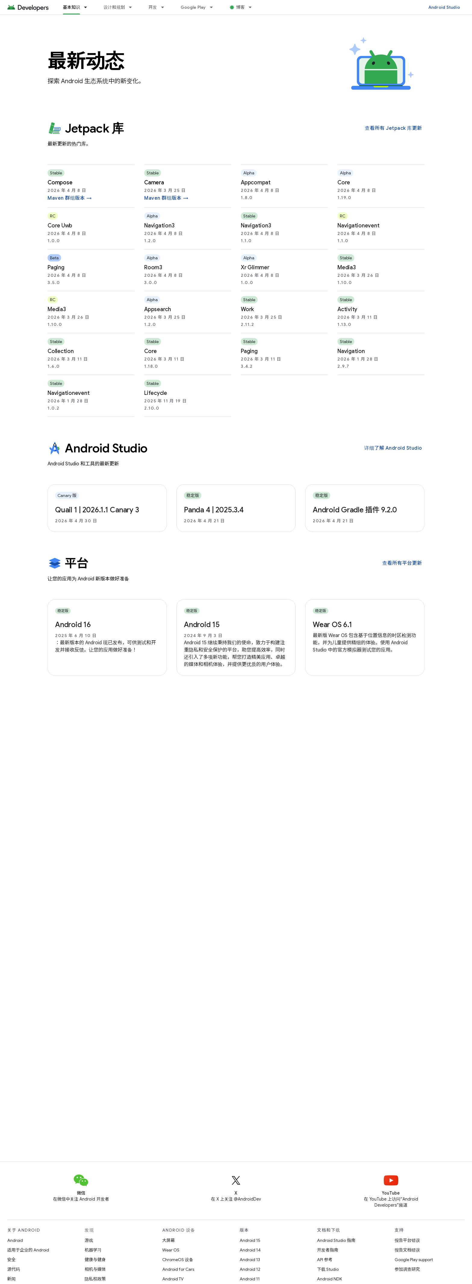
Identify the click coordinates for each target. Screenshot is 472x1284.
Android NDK (329, 1279)
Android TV (173, 1279)
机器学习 (93, 1250)
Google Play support (414, 1259)
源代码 (13, 1269)
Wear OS (170, 1250)
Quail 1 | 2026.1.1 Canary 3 (97, 509)
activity (347, 309)
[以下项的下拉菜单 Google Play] (214, 7)
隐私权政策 (95, 1279)
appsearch (157, 309)
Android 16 (73, 624)
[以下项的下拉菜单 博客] (253, 7)
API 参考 (324, 1259)
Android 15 (202, 624)
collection (61, 351)
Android (15, 1240)
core (343, 182)
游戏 (89, 1240)
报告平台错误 (407, 1240)
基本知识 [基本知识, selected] (71, 7)
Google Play (193, 7)
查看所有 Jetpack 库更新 (393, 128)
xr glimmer (255, 267)
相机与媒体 (95, 1269)
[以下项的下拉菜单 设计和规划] (133, 7)
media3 (346, 267)
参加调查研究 (407, 1269)
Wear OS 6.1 (332, 624)
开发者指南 (327, 1250)
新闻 (11, 1279)
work (247, 309)
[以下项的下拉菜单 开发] (165, 7)
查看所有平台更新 (402, 563)
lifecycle (155, 393)
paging (56, 267)
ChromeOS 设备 (177, 1259)
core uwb (60, 225)
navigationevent (358, 225)
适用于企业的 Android (28, 1250)
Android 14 (250, 1250)
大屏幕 (168, 1240)
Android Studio (444, 7)
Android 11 (250, 1279)
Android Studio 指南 (336, 1240)
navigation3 (159, 225)
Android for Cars (178, 1269)
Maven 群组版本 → (70, 198)
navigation (351, 351)
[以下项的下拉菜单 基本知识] (88, 7)
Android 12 (250, 1269)
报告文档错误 (407, 1250)
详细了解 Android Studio (393, 448)
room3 (153, 267)
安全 (11, 1259)
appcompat (256, 182)
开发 (152, 7)
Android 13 (250, 1259)
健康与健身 (95, 1259)
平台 (68, 563)
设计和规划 (114, 7)
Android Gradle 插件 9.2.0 (355, 509)
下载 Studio (328, 1269)
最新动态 (86, 61)
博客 (240, 7)
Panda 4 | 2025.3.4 (214, 509)
